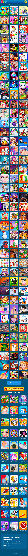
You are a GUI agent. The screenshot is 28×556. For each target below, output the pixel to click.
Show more (6, 545)
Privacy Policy (11, 551)
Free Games (5, 551)
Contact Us (21, 551)
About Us (16, 551)
